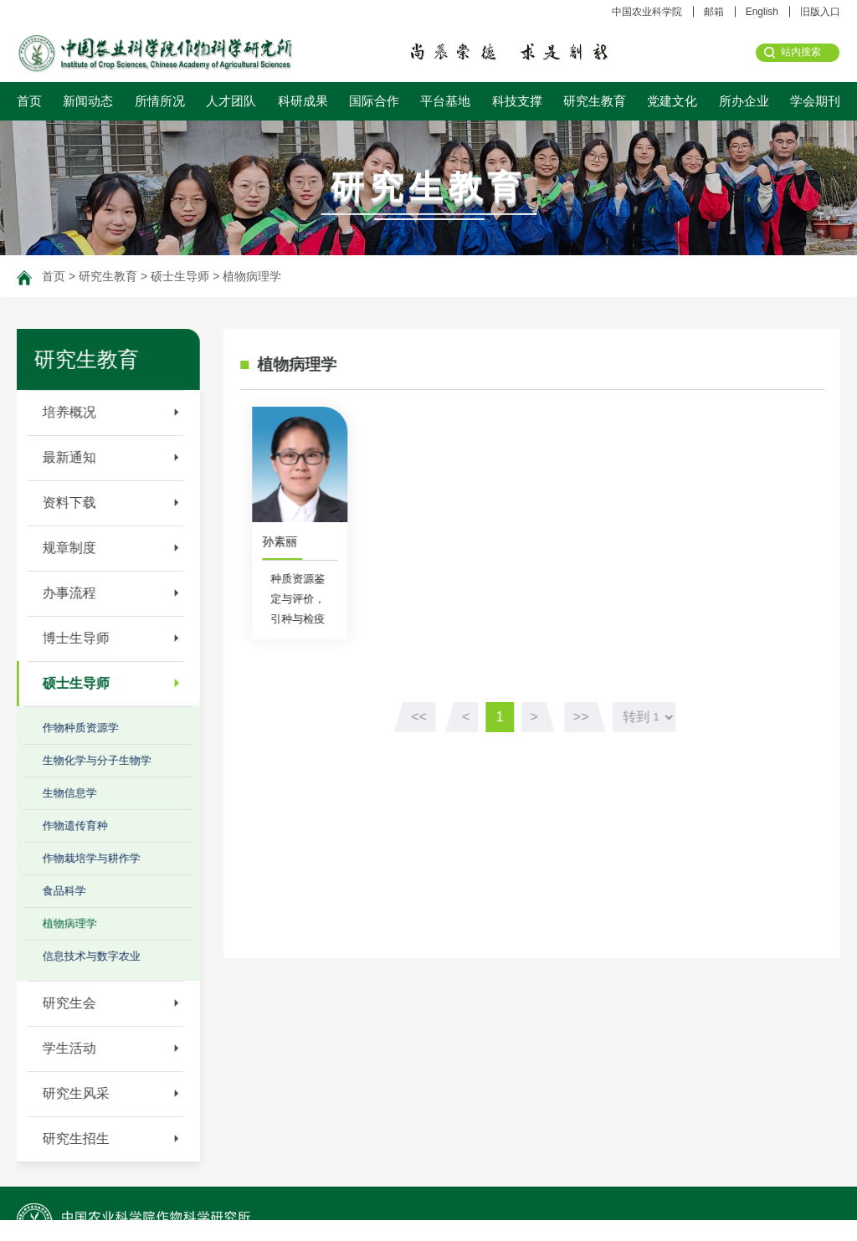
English (762, 12)
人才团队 (231, 101)
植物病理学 (252, 276)
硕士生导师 (180, 276)
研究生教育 (594, 101)
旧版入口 (820, 12)
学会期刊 (815, 101)
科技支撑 (517, 101)
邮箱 (714, 12)
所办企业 (744, 101)
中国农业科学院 (647, 12)
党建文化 (672, 101)
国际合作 (374, 101)
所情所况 (160, 101)
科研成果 (303, 101)
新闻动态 (88, 101)
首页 (29, 101)
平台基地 (445, 101)
